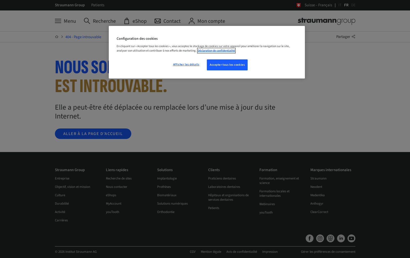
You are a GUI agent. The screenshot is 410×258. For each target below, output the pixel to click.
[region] (207, 52)
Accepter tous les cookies (227, 65)
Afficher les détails (186, 64)
